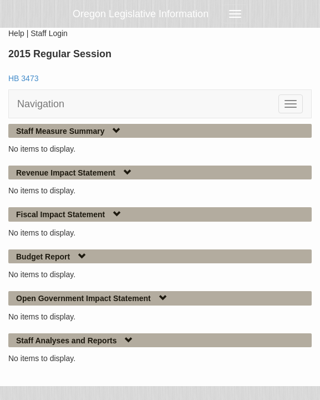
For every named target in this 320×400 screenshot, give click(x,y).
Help (16, 33)
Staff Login (49, 33)
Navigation (40, 103)
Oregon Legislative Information (141, 13)
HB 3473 (23, 78)
